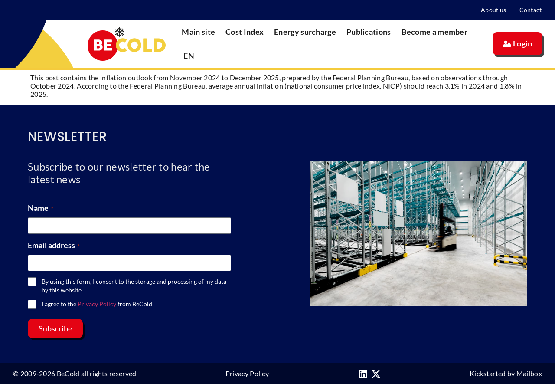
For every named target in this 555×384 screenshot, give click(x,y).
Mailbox (529, 373)
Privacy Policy (97, 304)
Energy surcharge (305, 31)
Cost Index (244, 31)
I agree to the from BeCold (97, 304)
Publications (368, 31)
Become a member (435, 31)
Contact (530, 9)
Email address (54, 245)
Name (40, 208)
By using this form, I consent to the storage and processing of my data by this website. (134, 286)
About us (493, 9)
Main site (198, 31)
